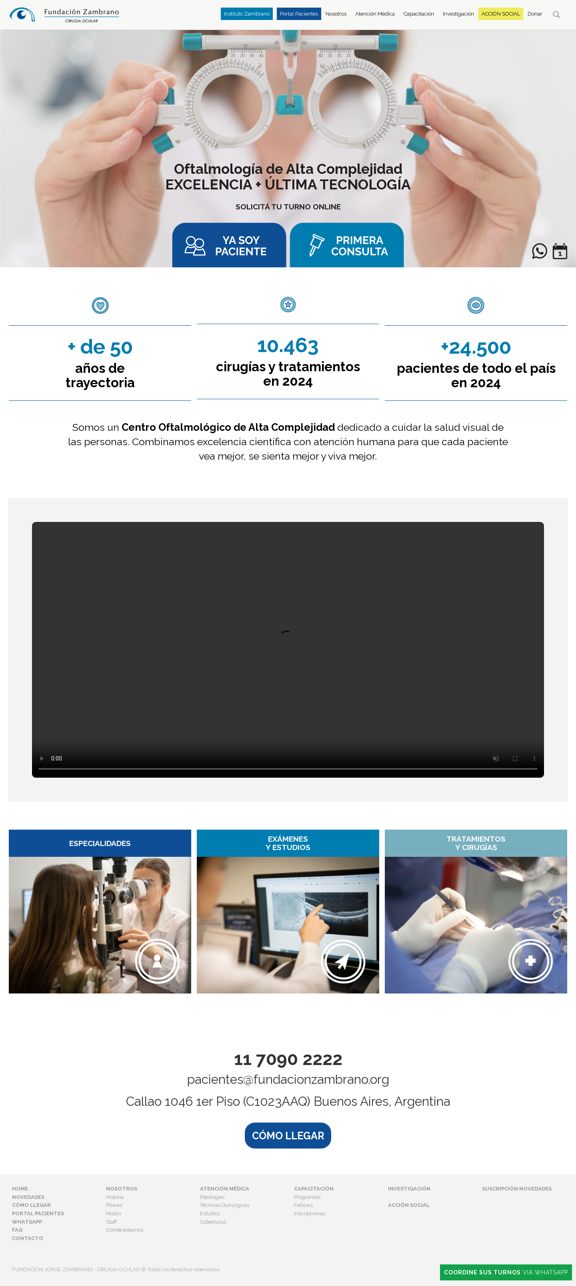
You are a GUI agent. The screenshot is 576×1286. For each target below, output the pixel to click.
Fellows (303, 1205)
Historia (115, 1197)
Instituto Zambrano (247, 14)
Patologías (212, 1197)
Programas (307, 1197)
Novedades (28, 1197)
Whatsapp (27, 1222)
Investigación (458, 14)
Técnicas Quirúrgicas (224, 1205)
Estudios (210, 1213)
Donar (535, 14)
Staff (111, 1222)
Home (20, 1189)
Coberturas (213, 1222)
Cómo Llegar (31, 1205)
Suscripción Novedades (517, 1189)
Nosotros (336, 14)
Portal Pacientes (299, 14)
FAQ (17, 1230)
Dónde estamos (124, 1230)
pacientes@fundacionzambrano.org (288, 1080)
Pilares (114, 1205)
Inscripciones (309, 1213)
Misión (113, 1213)
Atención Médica (375, 14)
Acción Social (501, 14)
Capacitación (419, 14)
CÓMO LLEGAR (288, 1135)
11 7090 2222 (288, 1059)
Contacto (27, 1238)
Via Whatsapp (506, 1272)
